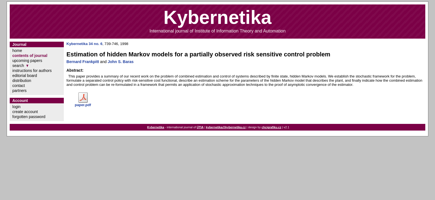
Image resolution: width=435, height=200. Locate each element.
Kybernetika (155, 127)
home (17, 50)
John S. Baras (120, 61)
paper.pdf (83, 105)
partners (19, 90)
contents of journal (29, 55)
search (18, 65)
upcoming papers (27, 60)
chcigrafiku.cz (271, 127)
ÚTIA (200, 127)
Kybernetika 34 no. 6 (85, 44)
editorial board (24, 75)
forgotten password (28, 116)
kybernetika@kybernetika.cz (226, 127)
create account (25, 111)
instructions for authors (32, 70)
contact (18, 85)
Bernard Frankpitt (83, 61)
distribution (21, 80)
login (16, 106)
